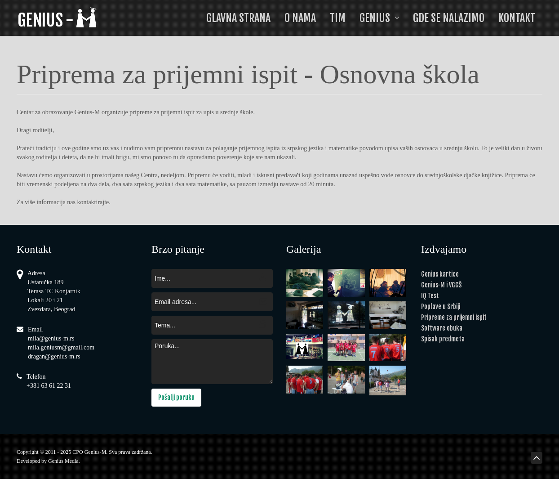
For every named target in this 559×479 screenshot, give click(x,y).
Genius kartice (440, 274)
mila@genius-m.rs (51, 338)
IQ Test (430, 296)
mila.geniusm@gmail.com (61, 347)
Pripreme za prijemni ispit (454, 317)
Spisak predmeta (443, 339)
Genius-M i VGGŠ (441, 285)
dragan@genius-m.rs (54, 356)
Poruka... (212, 361)
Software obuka (441, 328)
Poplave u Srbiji (440, 306)
